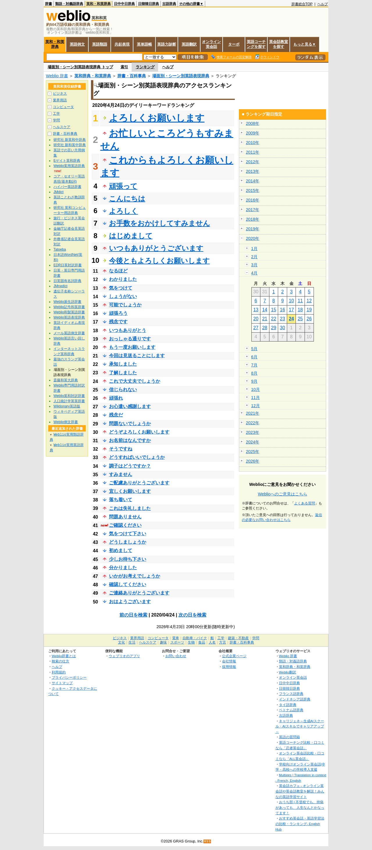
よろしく (123, 211)
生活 (131, 642)
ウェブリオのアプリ (124, 656)
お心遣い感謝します (130, 406)
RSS (207, 841)
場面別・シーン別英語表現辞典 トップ (80, 67)
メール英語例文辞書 (69, 333)
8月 (254, 373)
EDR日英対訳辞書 (67, 265)
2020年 (252, 238)
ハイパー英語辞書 (67, 187)
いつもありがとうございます (156, 248)
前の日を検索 (133, 614)
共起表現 (122, 44)
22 (273, 318)
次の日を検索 (192, 614)
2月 (254, 256)
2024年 (252, 442)
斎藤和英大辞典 (65, 380)
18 (300, 309)
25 (300, 318)
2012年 (252, 161)
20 (255, 318)
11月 (255, 397)
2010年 (252, 142)
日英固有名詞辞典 (67, 281)
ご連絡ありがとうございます (139, 592)
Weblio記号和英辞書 (69, 307)
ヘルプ (322, 4)
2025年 (252, 451)
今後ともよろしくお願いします (159, 261)
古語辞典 (169, 4)
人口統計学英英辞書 (69, 401)
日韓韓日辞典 (148, 4)
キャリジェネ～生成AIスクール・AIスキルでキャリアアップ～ (300, 726)
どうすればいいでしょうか (137, 457)
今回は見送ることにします (137, 355)
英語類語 (99, 44)
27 (255, 327)
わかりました (123, 279)
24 (291, 318)
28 (264, 327)
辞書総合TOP (302, 4)
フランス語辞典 (291, 694)
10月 (255, 389)
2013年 (252, 171)
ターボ (233, 44)
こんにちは (127, 198)
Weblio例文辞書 (65, 422)
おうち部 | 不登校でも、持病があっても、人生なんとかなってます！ (300, 807)
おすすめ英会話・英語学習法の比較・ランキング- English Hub (300, 823)
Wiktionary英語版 (66, 406)
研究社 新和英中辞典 (69, 145)
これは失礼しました (130, 508)
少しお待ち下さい (127, 559)
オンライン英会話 (211, 44)
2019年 (252, 229)
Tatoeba (59, 249)
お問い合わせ (175, 656)
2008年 (252, 123)
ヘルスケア (61, 127)
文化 (121, 642)
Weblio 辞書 (57, 75)
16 (282, 309)
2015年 (252, 190)
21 (264, 318)
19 (309, 309)
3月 (254, 265)
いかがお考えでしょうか (134, 576)
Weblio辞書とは (64, 656)
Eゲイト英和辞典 (66, 161)
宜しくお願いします (130, 491)
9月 (254, 381)
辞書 (48, 4)
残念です (118, 321)
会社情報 (229, 661)
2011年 (252, 152)
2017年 (252, 209)
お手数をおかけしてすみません (159, 223)
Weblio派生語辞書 (67, 302)
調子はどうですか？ (130, 465)
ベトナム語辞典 (291, 710)
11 (300, 300)
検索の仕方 (60, 661)
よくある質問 (304, 503)
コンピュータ (63, 107)
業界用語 (60, 100)
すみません (120, 474)
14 (264, 309)
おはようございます (130, 601)
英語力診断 (166, 44)
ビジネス (60, 93)
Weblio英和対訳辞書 (69, 396)
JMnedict (60, 286)
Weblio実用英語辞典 (69, 166)
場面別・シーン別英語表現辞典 (180, 75)
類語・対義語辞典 (69, 4)
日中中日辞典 (124, 4)
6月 (254, 357)
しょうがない (123, 296)
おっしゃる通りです (130, 338)
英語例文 (77, 44)
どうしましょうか (127, 542)
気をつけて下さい (127, 533)
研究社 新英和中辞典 (69, 140)
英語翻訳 (189, 44)
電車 (175, 638)
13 (255, 309)
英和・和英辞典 (98, 4)
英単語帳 (144, 44)
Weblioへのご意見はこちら (282, 494)
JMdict (58, 192)
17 (291, 309)
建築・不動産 (238, 638)
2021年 (252, 413)
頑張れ (116, 398)
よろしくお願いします (157, 118)
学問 (56, 120)
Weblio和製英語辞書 (69, 312)
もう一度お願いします (132, 347)
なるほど (118, 270)
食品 (201, 642)
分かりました (123, 567)
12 (309, 300)
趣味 (163, 642)
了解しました (123, 372)
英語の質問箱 (289, 737)
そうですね (120, 448)
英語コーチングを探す (256, 44)
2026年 (252, 461)
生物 (191, 642)
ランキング (145, 67)
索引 (124, 67)
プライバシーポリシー (69, 677)
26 (309, 318)
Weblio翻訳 (287, 672)
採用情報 (229, 667)
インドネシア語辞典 (294, 699)
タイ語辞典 (287, 705)
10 (291, 300)
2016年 (252, 200)
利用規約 (59, 672)
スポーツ (177, 642)
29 (273, 327)
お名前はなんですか (130, 440)
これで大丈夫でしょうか (134, 381)
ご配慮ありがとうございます (139, 482)
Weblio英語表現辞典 (69, 317)
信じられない (123, 389)
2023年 (252, 432)
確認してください (127, 584)
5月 (254, 348)
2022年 (252, 422)
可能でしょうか (125, 304)
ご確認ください (125, 525)
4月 (254, 273)
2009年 (252, 133)
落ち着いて (120, 499)
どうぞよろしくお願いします (139, 432)
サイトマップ (62, 683)
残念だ (116, 414)
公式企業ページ (234, 656)
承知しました (123, 364)
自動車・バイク (195, 638)
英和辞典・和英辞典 (92, 75)
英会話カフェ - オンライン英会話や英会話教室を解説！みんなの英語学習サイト (300, 791)
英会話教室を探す (278, 44)
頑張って (123, 186)
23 (282, 318)
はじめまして (131, 236)
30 (282, 327)
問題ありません (125, 516)
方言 (222, 642)
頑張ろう (118, 313)
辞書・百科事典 (131, 75)
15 (273, 309)
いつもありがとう (127, 330)
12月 (255, 405)
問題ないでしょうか (130, 423)
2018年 (252, 219)
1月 (254, 248)
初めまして (120, 550)
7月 (254, 365)
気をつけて (120, 287)
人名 (212, 642)
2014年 (252, 181)
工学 (56, 114)
